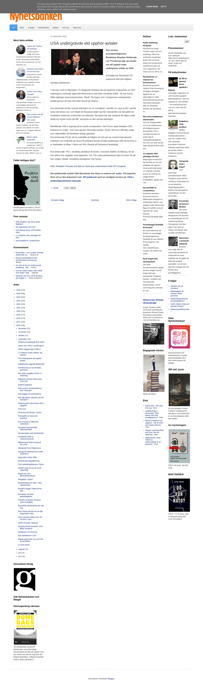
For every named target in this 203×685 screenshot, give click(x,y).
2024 (18, 297)
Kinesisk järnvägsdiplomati (28, 461)
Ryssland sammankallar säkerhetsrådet (27, 428)
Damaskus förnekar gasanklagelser (26, 495)
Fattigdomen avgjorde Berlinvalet (31, 364)
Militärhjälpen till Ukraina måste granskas (177, 293)
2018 (18, 318)
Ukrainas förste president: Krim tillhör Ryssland (30, 527)
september (22, 339)
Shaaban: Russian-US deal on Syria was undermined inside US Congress (91, 166)
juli (19, 553)
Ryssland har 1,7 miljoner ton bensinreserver (150, 80)
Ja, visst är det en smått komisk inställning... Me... (28, 266)
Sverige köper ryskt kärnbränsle (31, 433)
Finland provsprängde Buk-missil (31, 342)
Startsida (95, 200)
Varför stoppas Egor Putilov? (29, 349)
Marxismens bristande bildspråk (184, 241)
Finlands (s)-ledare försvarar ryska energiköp (29, 501)
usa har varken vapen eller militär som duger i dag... (29, 272)
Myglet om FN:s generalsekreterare (26, 475)
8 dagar (31, 28)
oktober (21, 335)
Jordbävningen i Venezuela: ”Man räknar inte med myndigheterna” (152, 414)
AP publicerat (90, 177)
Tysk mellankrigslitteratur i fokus (31, 464)
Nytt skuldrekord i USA (27, 535)
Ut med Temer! (24, 545)
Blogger (111, 678)
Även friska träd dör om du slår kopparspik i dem (30, 512)
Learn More (152, 6)
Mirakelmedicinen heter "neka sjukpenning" (30, 484)
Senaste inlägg (57, 200)
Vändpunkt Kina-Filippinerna (29, 448)
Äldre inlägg (131, 200)
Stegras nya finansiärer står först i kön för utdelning (154, 432)
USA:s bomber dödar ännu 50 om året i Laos (30, 518)
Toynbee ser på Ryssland (177, 287)
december (22, 328)
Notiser (56, 28)
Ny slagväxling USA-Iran (25, 227)
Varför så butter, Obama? (28, 523)
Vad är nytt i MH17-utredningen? (31, 346)
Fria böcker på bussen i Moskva (184, 204)
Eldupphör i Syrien (25, 479)
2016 (18, 325)
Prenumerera (43, 28)
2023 (18, 301)
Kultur (21, 28)
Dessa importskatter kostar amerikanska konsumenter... (27, 259)
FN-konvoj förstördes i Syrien (29, 412)
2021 (18, 308)
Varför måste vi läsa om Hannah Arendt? (180, 305)
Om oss (66, 28)
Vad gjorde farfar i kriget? (184, 164)
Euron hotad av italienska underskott (28, 423)
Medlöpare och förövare (27, 532)
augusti (21, 549)
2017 (18, 322)
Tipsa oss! (77, 28)
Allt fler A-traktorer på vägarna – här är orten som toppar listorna (154, 423)
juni (20, 556)
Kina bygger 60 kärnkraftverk (29, 394)
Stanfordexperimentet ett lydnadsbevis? (179, 300)
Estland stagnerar (25, 385)
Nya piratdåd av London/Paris (28, 241)
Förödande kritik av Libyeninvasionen (26, 438)
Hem (13, 28)
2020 (18, 311)
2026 (18, 290)
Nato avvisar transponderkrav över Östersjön (30, 389)
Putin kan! (22, 409)
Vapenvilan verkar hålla (27, 457)
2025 (18, 293)
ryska (118, 173)
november (22, 332)
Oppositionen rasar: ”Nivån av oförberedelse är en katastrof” (153, 441)
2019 (18, 315)
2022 (18, 304)
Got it (164, 6)
